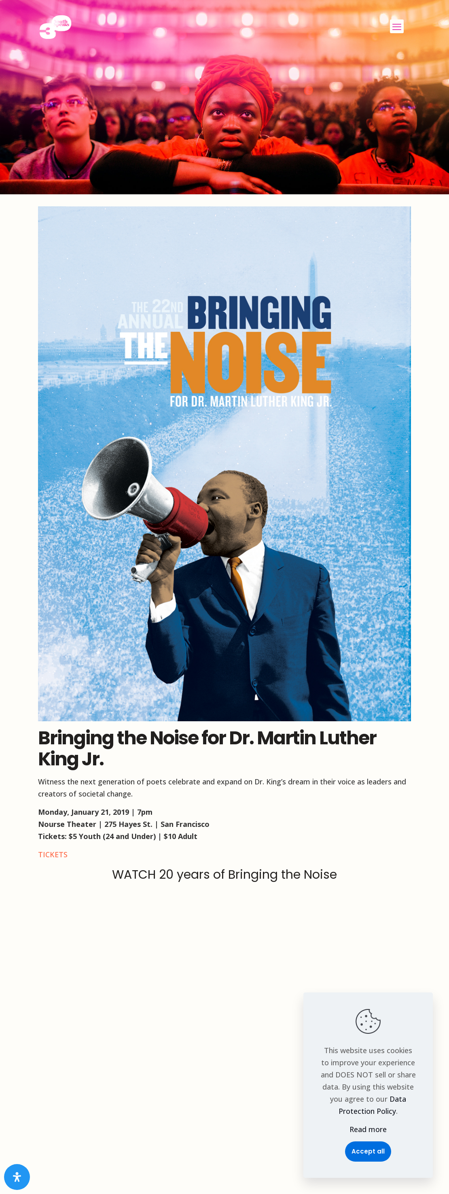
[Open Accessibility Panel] (17, 1177)
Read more (368, 1129)
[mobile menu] (397, 26)
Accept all (368, 1151)
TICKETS (53, 854)
